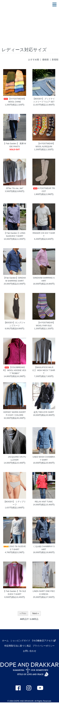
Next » (35, 613)
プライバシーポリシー (44, 645)
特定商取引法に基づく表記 (17, 645)
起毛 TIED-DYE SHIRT (44, 412)
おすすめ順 (33, 59)
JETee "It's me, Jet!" (14, 188)
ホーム (5, 640)
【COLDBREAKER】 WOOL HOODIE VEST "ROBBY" (14, 370)
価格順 (45, 59)
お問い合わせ (29, 651)
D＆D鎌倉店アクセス (44, 640)
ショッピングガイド (20, 640)
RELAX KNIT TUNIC (44, 502)
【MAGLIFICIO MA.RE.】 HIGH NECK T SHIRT (44, 370)
